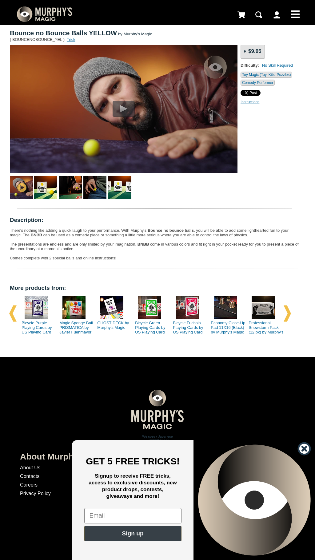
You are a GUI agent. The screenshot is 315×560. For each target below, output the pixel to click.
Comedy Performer (257, 83)
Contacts (29, 476)
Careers (29, 484)
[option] (36, 313)
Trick (71, 39)
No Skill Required (277, 65)
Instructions (250, 102)
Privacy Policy (35, 493)
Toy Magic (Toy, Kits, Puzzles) (266, 75)
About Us (30, 467)
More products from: (38, 288)
